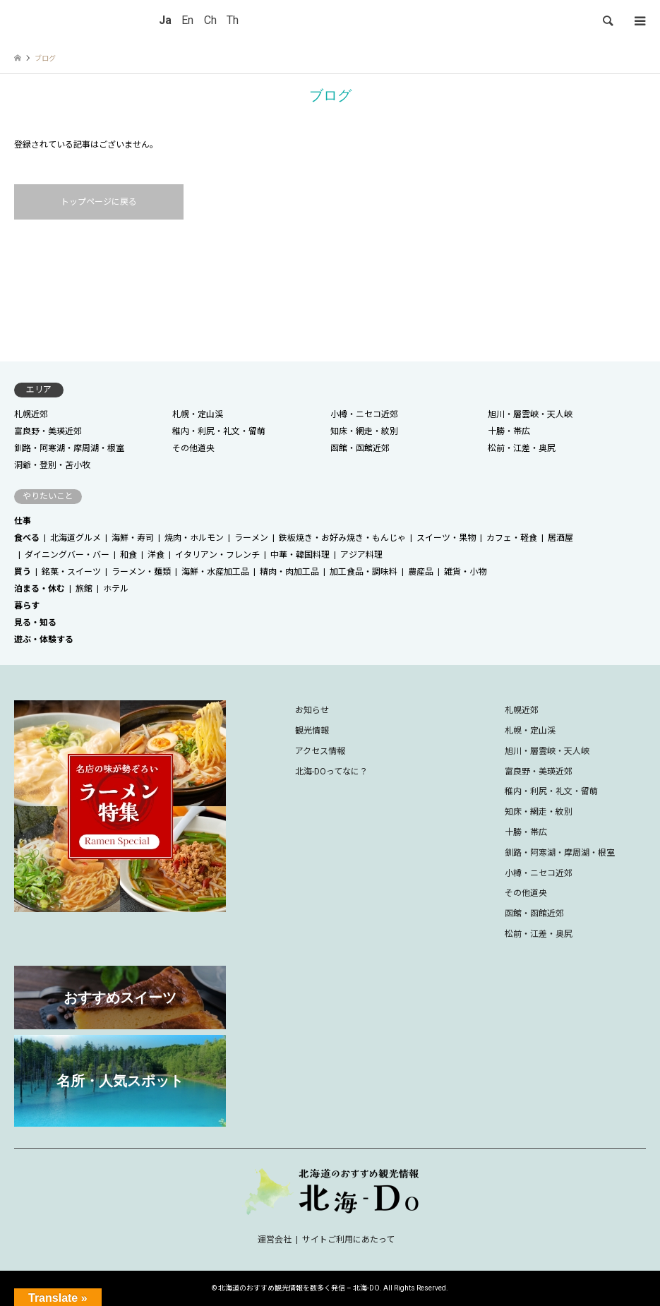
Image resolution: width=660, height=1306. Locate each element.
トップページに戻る (99, 202)
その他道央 (193, 448)
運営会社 (275, 1240)
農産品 (420, 572)
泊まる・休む (39, 589)
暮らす (27, 606)
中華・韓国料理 (300, 555)
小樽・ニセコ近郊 (364, 414)
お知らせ (312, 710)
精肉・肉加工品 (289, 572)
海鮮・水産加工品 (215, 572)
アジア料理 (361, 555)
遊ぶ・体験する (43, 640)
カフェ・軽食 (511, 538)
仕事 (22, 521)
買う (22, 572)
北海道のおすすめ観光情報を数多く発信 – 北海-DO (299, 1288)
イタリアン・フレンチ (217, 555)
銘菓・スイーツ (71, 572)
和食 (128, 555)
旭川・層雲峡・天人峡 (530, 414)
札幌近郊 (31, 414)
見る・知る (35, 623)
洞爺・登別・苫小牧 (52, 465)
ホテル (115, 589)
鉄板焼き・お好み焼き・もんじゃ (342, 538)
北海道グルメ (75, 538)
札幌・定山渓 (197, 414)
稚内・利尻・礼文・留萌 (218, 431)
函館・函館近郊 (360, 448)
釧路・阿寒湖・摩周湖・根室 (69, 448)
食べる (27, 538)
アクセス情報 (320, 751)
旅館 (84, 589)
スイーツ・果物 (446, 538)
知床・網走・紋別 (364, 431)
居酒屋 (560, 538)
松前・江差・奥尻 (522, 448)
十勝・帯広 (509, 431)
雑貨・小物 (465, 572)
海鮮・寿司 (133, 538)
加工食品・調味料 (363, 572)
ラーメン (251, 538)
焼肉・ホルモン (194, 538)
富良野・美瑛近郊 (48, 431)
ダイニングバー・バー (67, 555)
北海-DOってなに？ (331, 772)
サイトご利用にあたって (348, 1240)
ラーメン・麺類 (141, 572)
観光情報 (312, 731)
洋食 (156, 555)
